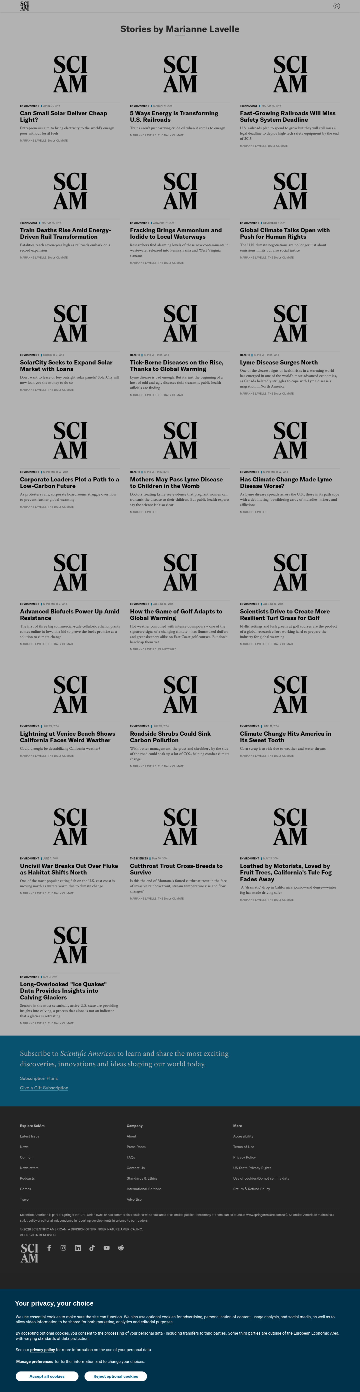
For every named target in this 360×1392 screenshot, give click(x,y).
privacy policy (42, 1349)
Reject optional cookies (116, 1376)
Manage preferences (34, 1361)
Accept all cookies (47, 1376)
